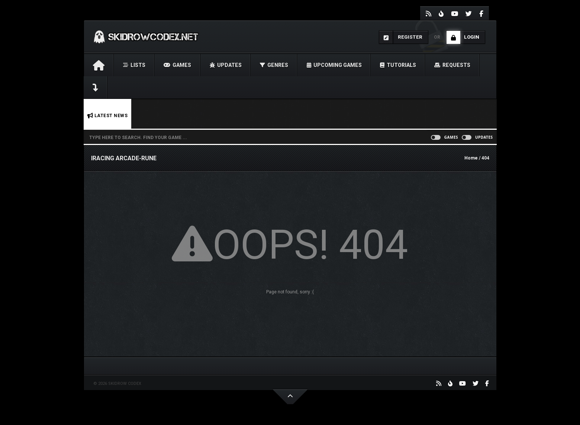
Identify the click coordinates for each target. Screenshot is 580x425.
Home (471, 158)
